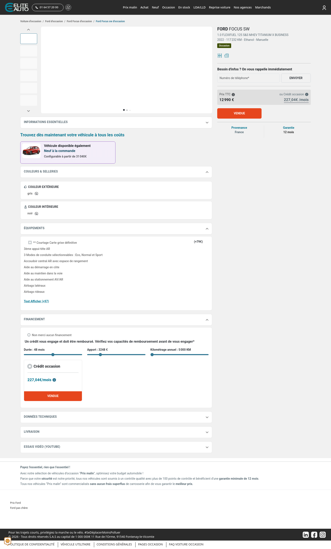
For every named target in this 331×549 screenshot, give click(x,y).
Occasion (168, 7)
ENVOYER (296, 78)
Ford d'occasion (55, 21)
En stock (184, 7)
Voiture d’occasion (32, 21)
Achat (144, 7)
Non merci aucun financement (52, 335)
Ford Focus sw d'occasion (110, 21)
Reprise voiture (219, 7)
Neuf (155, 7)
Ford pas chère (19, 508)
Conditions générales (114, 544)
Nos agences (243, 7)
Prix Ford (15, 503)
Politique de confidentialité (31, 544)
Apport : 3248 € (97, 349)
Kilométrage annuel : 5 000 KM (171, 349)
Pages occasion (150, 544)
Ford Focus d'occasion (80, 21)
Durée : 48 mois (34, 349)
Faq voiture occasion (186, 544)
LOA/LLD (199, 7)
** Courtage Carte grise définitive (55, 242)
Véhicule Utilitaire (75, 544)
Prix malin (130, 7)
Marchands (263, 7)
